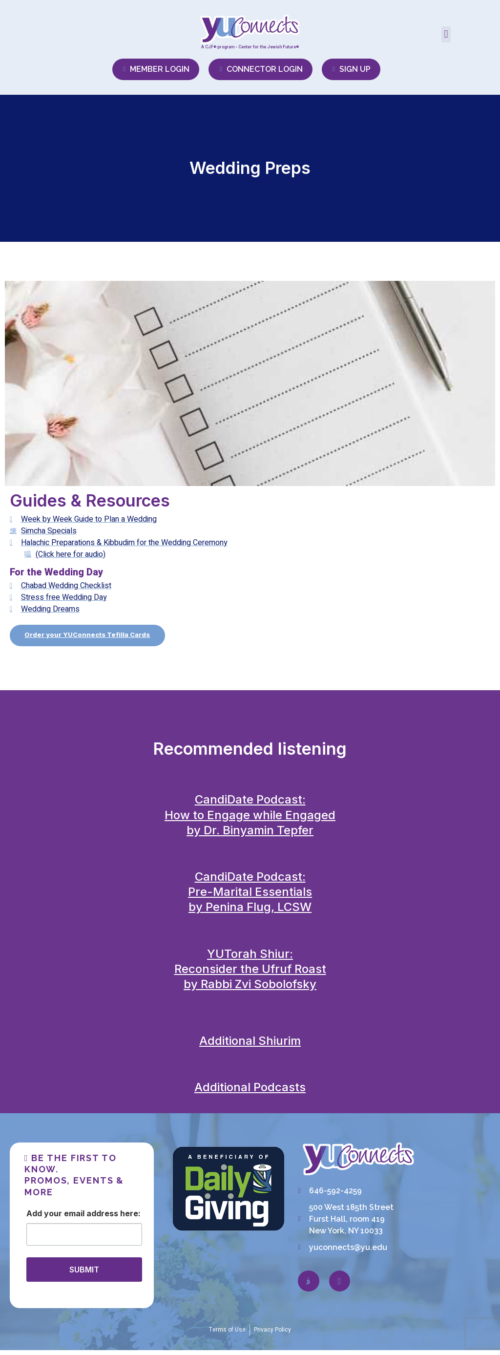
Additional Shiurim (250, 1045)
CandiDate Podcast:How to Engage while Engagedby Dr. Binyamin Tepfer (250, 820)
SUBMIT (84, 1274)
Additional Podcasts (250, 1092)
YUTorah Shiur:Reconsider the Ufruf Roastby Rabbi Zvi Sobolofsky (250, 974)
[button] (446, 34)
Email (74, 1218)
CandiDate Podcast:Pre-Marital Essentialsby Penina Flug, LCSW (250, 896)
